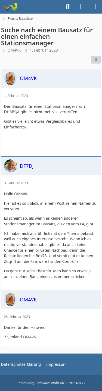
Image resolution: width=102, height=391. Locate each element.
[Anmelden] (81, 7)
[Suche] (67, 6)
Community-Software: (51, 383)
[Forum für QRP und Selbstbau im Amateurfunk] (10, 6)
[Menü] (94, 6)
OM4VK (14, 50)
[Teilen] (96, 60)
